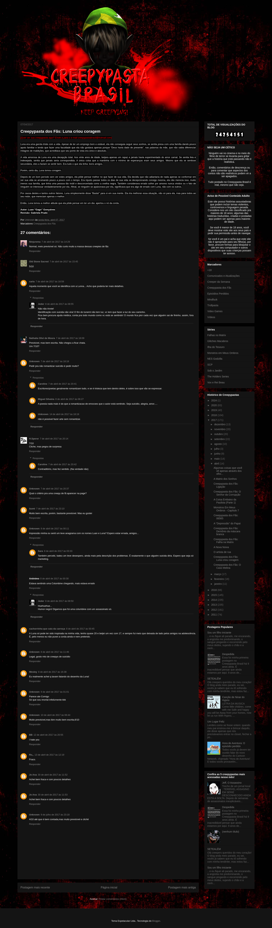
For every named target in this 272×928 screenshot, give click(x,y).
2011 (214, 614)
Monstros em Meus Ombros (222, 353)
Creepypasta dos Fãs (44, 223)
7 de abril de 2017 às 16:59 (50, 281)
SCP (210, 364)
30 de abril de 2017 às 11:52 (53, 774)
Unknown (34, 361)
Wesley (33, 672)
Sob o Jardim (214, 370)
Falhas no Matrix (216, 335)
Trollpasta (212, 305)
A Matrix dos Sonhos (225, 478)
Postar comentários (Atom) (113, 899)
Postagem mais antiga (182, 887)
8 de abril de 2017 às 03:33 (58, 551)
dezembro (220, 424)
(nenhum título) (230, 831)
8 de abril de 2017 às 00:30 (54, 578)
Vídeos (211, 317)
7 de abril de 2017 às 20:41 (62, 383)
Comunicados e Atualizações (223, 275)
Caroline (42, 383)
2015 (214, 595)
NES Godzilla (214, 358)
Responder (35, 251)
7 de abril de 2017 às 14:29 (56, 241)
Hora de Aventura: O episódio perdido (233, 745)
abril (217, 463)
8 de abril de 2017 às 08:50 (59, 601)
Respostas (38, 298)
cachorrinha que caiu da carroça (47, 628)
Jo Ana (33, 774)
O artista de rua (222, 552)
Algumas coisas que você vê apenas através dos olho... (228, 470)
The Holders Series (218, 376)
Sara (40, 551)
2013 (214, 604)
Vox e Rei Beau (216, 382)
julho (217, 448)
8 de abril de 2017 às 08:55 (59, 304)
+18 (209, 270)
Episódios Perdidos (218, 293)
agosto (218, 444)
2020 (214, 405)
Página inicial (109, 887)
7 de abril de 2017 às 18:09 (70, 338)
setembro (219, 439)
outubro (218, 434)
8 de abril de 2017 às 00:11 (55, 528)
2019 (214, 410)
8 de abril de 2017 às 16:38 (52, 672)
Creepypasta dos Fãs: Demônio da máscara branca (227, 531)
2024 (214, 400)
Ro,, (31, 754)
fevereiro (219, 579)
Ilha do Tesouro (215, 347)
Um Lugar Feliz (215, 721)
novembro (220, 429)
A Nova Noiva (221, 547)
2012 (214, 609)
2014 (214, 599)
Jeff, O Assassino (232, 782)
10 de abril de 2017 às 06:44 (55, 715)
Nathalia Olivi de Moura (42, 338)
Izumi (32, 508)
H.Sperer (34, 438)
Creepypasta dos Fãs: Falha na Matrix (226, 541)
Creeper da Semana (218, 281)
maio (217, 458)
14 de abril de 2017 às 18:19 (64, 414)
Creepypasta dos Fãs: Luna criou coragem (226, 558)
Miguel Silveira (46, 399)
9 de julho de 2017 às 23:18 (55, 814)
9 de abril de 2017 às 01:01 (55, 691)
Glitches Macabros (217, 341)
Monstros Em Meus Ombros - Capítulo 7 (226, 509)
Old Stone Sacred (39, 261)
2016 (214, 590)
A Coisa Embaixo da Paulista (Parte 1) (225, 501)
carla (31, 281)
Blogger (156, 921)
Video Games (215, 311)
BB (31, 734)
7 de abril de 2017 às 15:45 (64, 261)
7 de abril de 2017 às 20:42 (62, 464)
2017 (214, 420)
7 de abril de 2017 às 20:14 (54, 438)
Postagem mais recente (35, 887)
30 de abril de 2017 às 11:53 (53, 794)
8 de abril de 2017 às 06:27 (69, 399)
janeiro (218, 583)
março (218, 574)
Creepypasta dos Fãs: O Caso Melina (227, 566)
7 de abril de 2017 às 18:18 (55, 361)
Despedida (228, 654)
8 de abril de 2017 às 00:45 (80, 628)
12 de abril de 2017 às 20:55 (48, 734)
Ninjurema (35, 241)
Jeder (41, 304)
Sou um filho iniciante (219, 632)
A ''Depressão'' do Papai (227, 523)
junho (217, 453)
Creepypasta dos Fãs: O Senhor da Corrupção (227, 493)
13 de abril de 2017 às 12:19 (49, 754)
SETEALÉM (214, 678)
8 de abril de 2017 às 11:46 (55, 652)
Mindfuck (212, 299)
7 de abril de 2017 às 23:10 (50, 508)
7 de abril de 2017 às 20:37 (55, 488)
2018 (214, 415)
